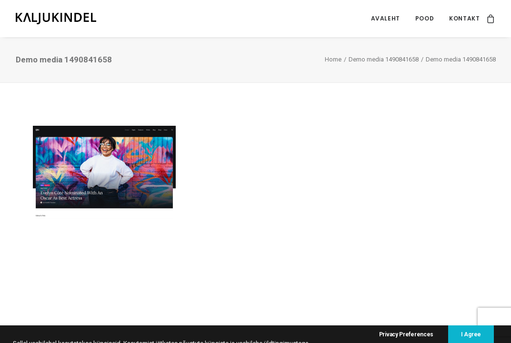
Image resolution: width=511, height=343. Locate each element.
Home (333, 59)
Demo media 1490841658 (384, 59)
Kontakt (464, 18)
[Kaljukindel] (56, 18)
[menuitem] (385, 18)
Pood (424, 18)
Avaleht (385, 18)
